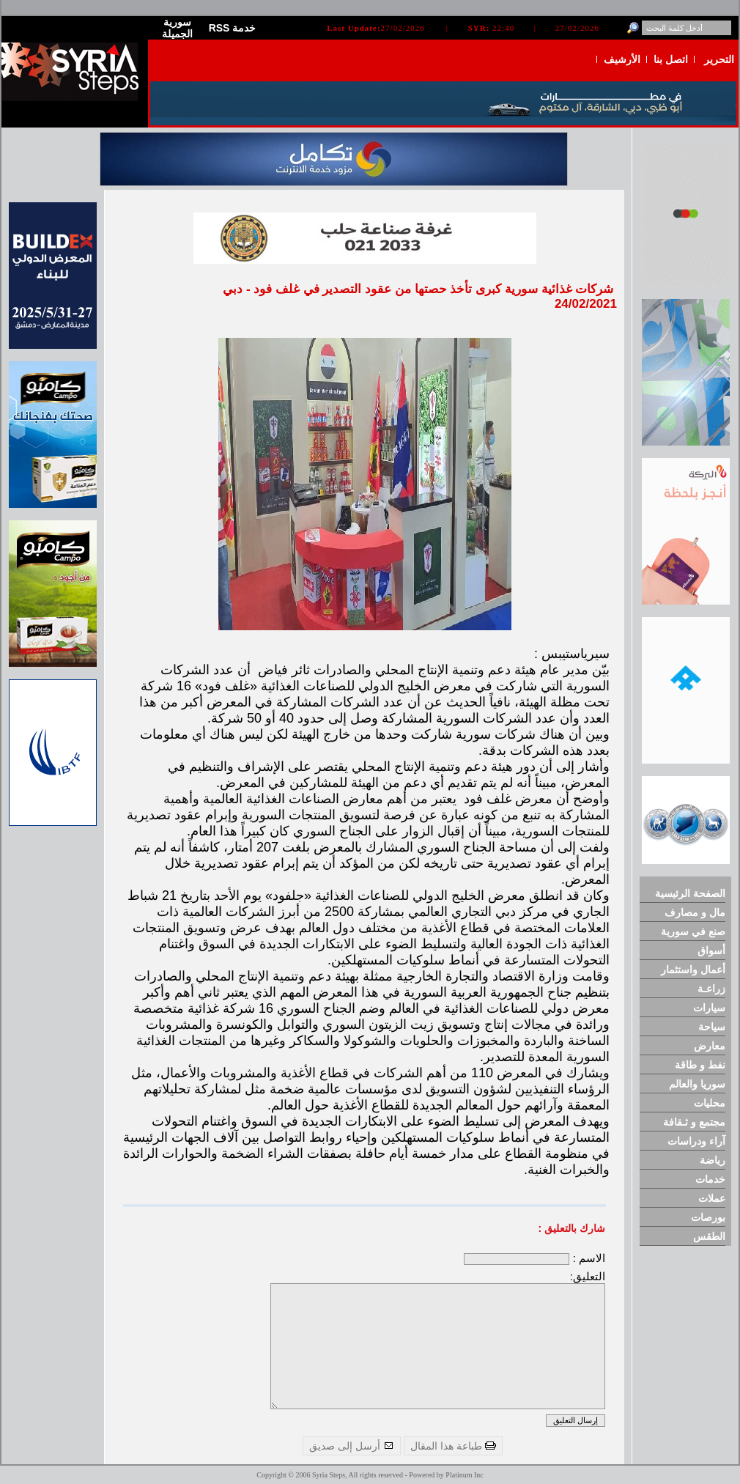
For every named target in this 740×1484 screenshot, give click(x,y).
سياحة (711, 1027)
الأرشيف (622, 59)
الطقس (709, 1236)
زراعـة (711, 988)
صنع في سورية (693, 931)
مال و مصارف (695, 912)
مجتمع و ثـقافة (694, 1122)
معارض (709, 1046)
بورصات (708, 1217)
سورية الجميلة (177, 28)
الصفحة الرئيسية (690, 893)
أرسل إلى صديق (351, 1446)
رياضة (712, 1160)
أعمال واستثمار (693, 969)
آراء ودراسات (696, 1141)
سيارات (709, 1008)
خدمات (710, 1179)
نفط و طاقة (700, 1065)
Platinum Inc (464, 1475)
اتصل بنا (671, 59)
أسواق (711, 950)
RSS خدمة (232, 28)
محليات (709, 1103)
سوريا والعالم (697, 1084)
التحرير (719, 59)
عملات (711, 1198)
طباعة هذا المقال (453, 1446)
